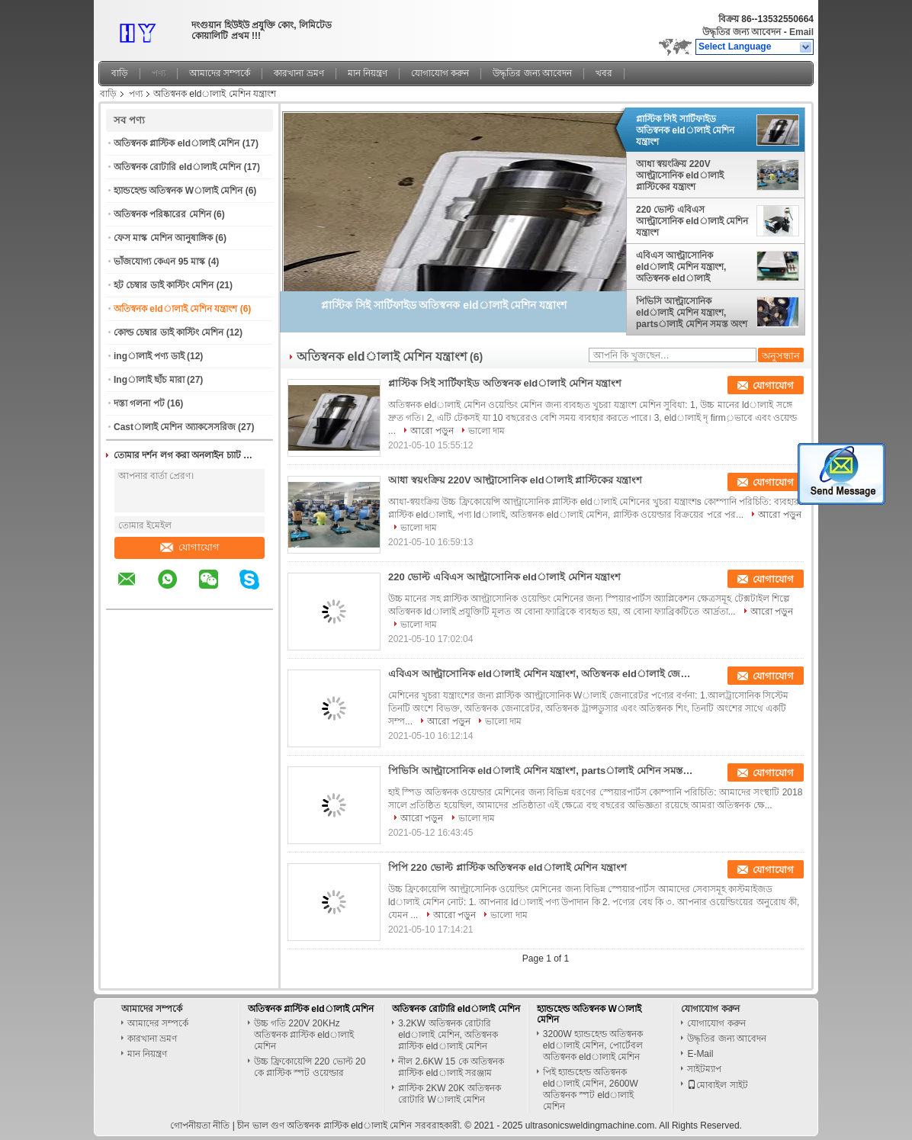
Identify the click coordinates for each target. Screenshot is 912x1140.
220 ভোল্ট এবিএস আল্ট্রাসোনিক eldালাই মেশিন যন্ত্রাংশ (692, 221)
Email (801, 32)
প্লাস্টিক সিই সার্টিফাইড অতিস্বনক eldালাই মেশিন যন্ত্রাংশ (685, 130)
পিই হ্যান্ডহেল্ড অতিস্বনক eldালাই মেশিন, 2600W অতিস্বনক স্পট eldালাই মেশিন (590, 1089)
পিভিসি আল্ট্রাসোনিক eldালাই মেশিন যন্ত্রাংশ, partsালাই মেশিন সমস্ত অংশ (691, 312)
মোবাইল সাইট (717, 1085)
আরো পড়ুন (431, 430)
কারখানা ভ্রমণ (298, 73)
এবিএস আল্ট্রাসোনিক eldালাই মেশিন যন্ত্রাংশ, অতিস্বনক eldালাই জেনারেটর (681, 267)
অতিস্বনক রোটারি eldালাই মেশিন (177, 167)
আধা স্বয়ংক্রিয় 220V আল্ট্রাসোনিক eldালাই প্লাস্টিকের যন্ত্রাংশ (680, 175)
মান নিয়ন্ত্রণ (367, 73)
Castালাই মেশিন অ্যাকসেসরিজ (175, 427)
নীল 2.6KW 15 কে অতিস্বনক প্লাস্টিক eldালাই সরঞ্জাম (451, 1067)
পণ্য (158, 73)
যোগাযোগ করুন (440, 73)
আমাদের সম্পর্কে (219, 73)
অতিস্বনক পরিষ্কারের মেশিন (162, 214)
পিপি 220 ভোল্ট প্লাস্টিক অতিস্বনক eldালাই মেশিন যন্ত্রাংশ (507, 867)
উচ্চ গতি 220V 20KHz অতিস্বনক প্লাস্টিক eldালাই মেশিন (304, 1035)
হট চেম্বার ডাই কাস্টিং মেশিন (164, 285)
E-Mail (700, 1053)
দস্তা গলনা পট (139, 403)
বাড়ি (119, 73)
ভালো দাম (486, 430)
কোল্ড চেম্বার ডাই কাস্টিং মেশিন (168, 332)
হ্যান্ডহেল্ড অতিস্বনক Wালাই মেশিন (178, 190)
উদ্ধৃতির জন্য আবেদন (742, 32)
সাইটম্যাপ (704, 1069)
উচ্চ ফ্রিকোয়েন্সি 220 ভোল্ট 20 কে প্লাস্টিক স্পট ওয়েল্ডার (310, 1067)
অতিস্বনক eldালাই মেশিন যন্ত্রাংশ (175, 308)
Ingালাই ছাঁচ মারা (149, 379)
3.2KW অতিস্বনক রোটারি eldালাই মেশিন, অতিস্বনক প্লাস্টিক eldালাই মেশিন (448, 1035)
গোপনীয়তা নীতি (200, 1125)
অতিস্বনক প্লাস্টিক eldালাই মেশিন (176, 143)
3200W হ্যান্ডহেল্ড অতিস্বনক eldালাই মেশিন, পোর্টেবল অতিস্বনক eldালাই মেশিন (593, 1045)
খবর (604, 73)
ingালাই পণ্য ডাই (149, 356)
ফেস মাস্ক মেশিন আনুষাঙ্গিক (163, 238)
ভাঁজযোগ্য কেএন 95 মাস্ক (159, 261)
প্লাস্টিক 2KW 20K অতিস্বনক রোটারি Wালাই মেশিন (449, 1094)
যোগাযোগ (190, 547)
